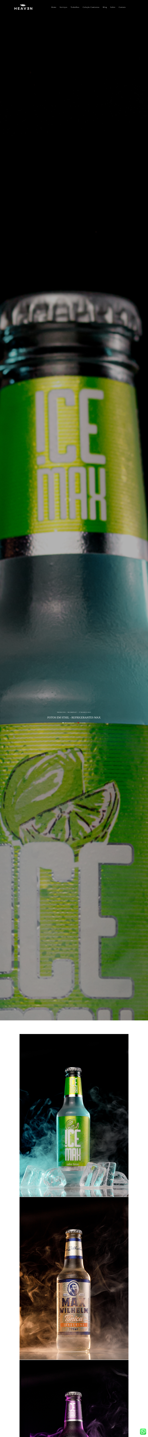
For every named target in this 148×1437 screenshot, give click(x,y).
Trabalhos (75, 7)
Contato (122, 7)
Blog (105, 7)
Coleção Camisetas (91, 7)
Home (53, 7)
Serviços (63, 7)
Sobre (112, 7)
